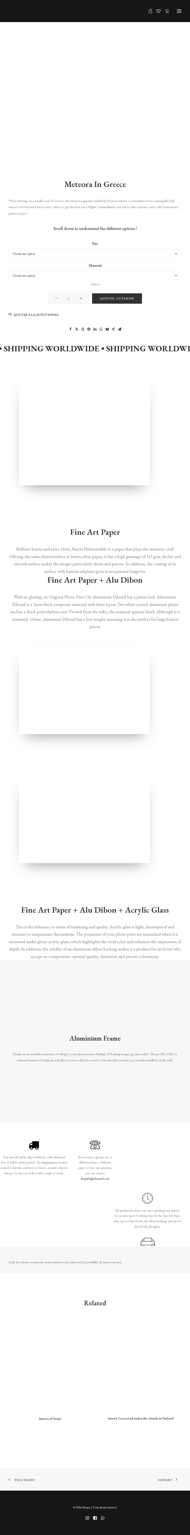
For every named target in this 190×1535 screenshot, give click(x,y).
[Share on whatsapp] (101, 329)
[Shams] (16, 11)
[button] (179, 11)
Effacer (95, 284)
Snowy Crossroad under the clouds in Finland (140, 1418)
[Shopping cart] (165, 11)
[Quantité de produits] (68, 298)
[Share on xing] (113, 329)
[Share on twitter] (77, 329)
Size (95, 243)
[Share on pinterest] (89, 329)
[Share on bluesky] (107, 329)
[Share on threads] (83, 329)
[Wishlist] (156, 11)
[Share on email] (119, 329)
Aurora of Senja (50, 1418)
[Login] (148, 11)
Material (95, 265)
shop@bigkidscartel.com (95, 1179)
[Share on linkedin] (95, 329)
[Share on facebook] (70, 329)
